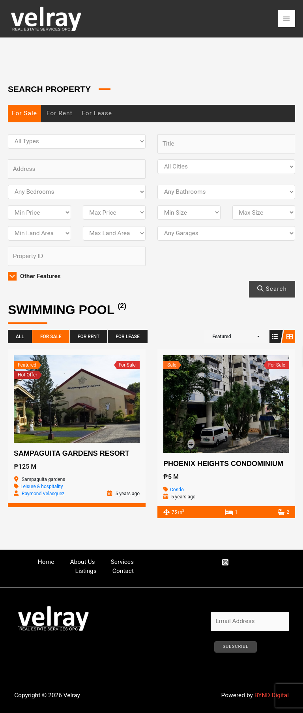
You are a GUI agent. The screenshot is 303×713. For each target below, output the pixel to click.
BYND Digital (271, 695)
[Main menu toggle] (286, 18)
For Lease (97, 113)
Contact (123, 571)
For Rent (60, 113)
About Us (82, 561)
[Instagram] (225, 562)
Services (122, 561)
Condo (177, 489)
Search (272, 288)
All (20, 336)
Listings (86, 571)
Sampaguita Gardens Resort (71, 453)
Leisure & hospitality (42, 486)
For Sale (24, 113)
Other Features (34, 276)
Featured (221, 336)
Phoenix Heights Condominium (223, 464)
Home (46, 561)
